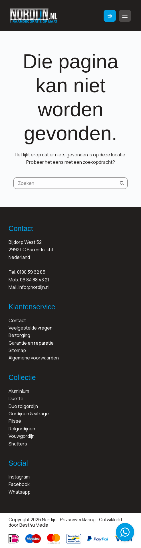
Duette (16, 398)
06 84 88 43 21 (34, 280)
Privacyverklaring (78, 519)
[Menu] (125, 16)
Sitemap (17, 350)
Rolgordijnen (22, 429)
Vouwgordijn (22, 436)
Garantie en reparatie (31, 343)
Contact (17, 320)
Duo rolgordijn (23, 406)
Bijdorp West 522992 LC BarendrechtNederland (31, 249)
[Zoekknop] (122, 183)
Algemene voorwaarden (34, 358)
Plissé (15, 421)
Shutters (18, 444)
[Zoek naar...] (64, 183)
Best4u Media (33, 525)
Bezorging (19, 335)
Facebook (19, 484)
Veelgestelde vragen (31, 328)
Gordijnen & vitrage (29, 413)
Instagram (19, 477)
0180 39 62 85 (31, 272)
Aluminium (19, 391)
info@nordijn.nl (34, 287)
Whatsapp (20, 492)
